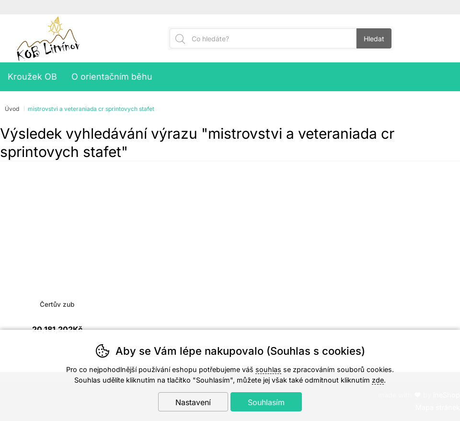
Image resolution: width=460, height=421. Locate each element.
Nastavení (193, 402)
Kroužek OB (32, 77)
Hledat (374, 39)
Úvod (12, 108)
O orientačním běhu (111, 77)
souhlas (268, 369)
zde (378, 380)
